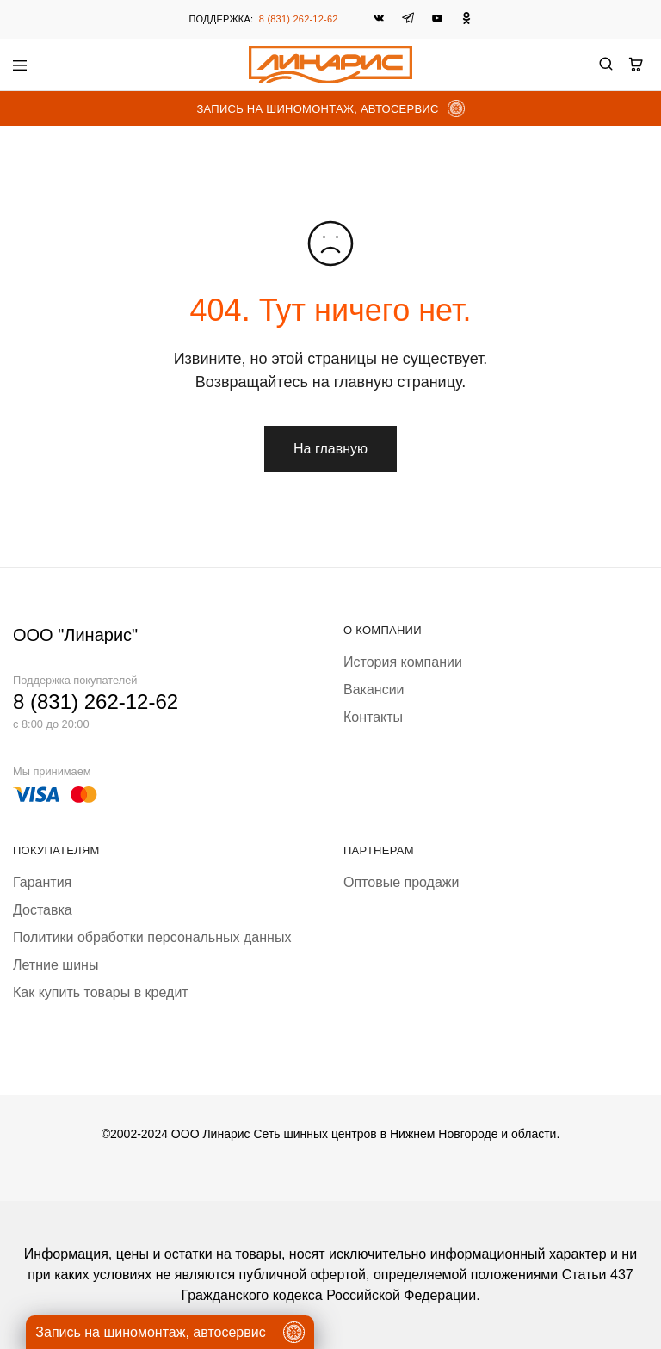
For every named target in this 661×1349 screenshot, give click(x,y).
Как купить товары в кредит (100, 992)
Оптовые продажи (401, 882)
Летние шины (55, 965)
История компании (402, 662)
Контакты (373, 717)
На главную (330, 448)
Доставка (42, 909)
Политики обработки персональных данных (152, 937)
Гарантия (42, 882)
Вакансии (374, 689)
